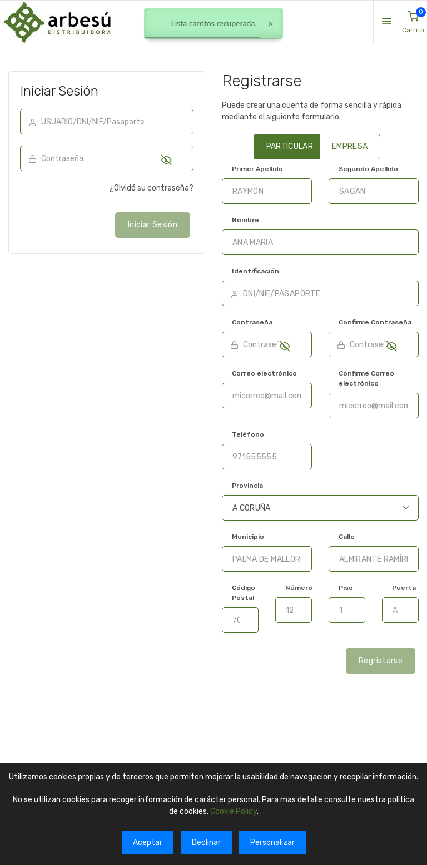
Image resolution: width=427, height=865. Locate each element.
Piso (346, 588)
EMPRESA (350, 146)
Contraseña (252, 322)
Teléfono (248, 434)
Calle (347, 537)
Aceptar (147, 842)
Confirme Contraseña (375, 322)
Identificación (255, 271)
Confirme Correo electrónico (366, 378)
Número (298, 588)
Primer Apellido (257, 169)
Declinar (206, 842)
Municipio (248, 537)
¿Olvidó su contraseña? (151, 188)
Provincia (247, 485)
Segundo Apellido (368, 169)
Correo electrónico (264, 373)
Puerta (404, 588)
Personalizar (272, 842)
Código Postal (243, 593)
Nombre (245, 220)
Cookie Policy (233, 811)
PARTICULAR (290, 146)
